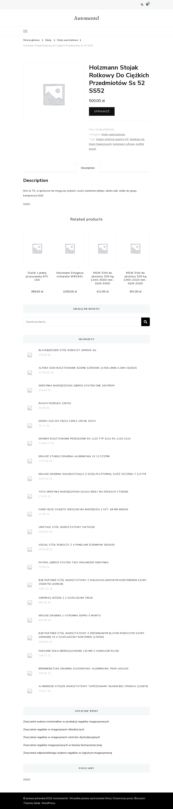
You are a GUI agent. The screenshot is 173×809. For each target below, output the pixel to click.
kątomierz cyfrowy (124, 144)
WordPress (48, 803)
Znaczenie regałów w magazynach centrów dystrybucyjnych (61, 737)
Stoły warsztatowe (113, 134)
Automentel (86, 18)
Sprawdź (101, 111)
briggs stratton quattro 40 (112, 139)
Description (88, 168)
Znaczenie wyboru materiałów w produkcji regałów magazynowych (66, 721)
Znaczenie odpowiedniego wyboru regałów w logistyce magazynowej (67, 753)
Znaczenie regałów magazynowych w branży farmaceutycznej (62, 745)
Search (145, 322)
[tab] (88, 168)
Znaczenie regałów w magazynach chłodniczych (53, 729)
